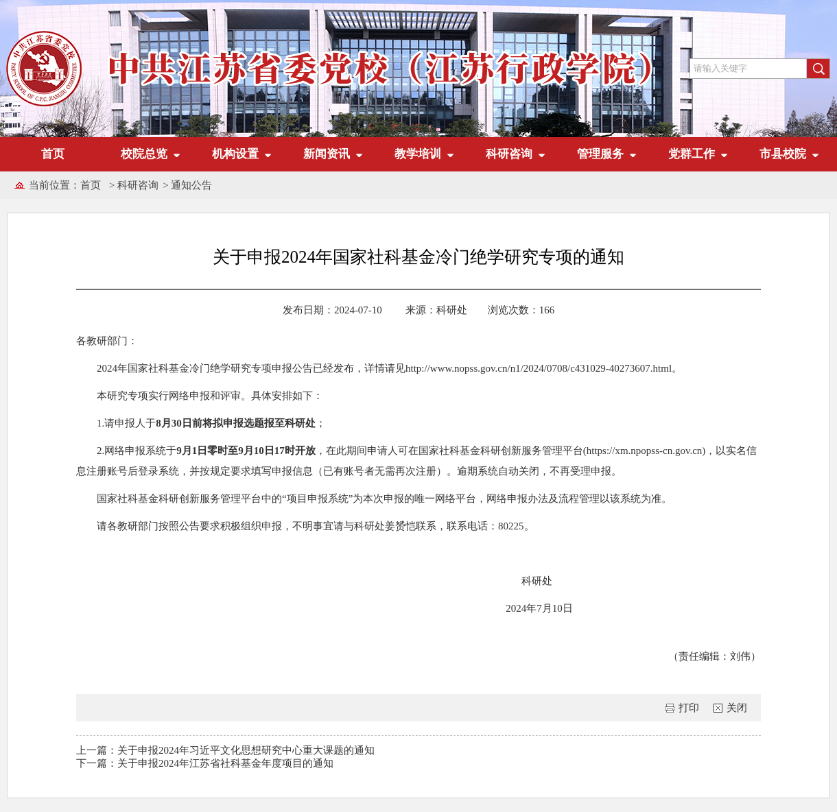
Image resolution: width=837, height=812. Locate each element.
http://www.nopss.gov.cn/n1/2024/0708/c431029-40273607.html (538, 368)
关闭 (737, 707)
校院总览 (144, 153)
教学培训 (417, 153)
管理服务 (600, 153)
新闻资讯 (326, 153)
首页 (52, 153)
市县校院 (782, 153)
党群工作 (691, 153)
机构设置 (235, 153)
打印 (689, 707)
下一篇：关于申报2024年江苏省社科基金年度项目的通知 (204, 763)
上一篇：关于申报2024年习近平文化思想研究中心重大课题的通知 (225, 750)
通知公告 (191, 185)
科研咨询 (509, 153)
